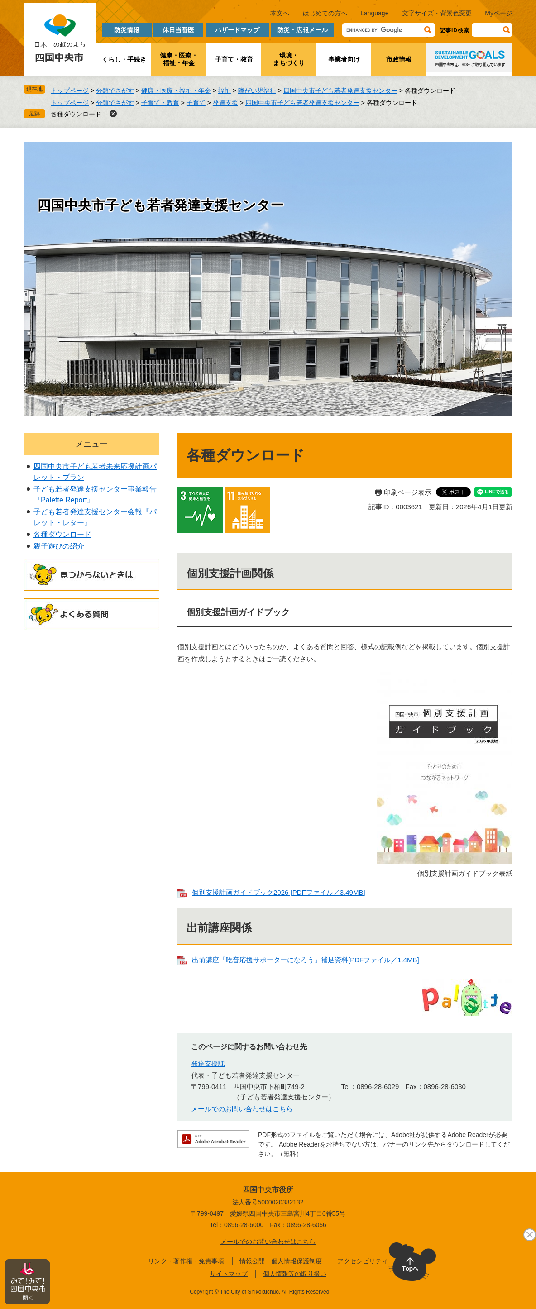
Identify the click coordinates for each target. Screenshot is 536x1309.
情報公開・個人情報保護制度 (280, 1261)
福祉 (224, 90)
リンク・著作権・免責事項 (186, 1261)
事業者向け (344, 59)
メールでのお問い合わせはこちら (242, 1109)
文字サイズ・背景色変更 (437, 13)
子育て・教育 (234, 59)
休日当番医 (178, 29)
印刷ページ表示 (407, 492)
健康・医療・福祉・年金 (179, 59)
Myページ (498, 13)
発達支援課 (208, 1063)
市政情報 (399, 59)
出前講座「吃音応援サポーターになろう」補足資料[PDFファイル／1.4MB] (305, 960)
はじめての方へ (325, 13)
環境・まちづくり (289, 59)
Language (374, 13)
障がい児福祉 (257, 90)
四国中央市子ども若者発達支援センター (340, 90)
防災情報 (126, 29)
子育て (196, 102)
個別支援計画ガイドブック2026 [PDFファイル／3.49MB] (278, 892)
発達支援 (225, 102)
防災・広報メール (302, 29)
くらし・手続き (124, 59)
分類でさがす (115, 90)
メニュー (91, 444)
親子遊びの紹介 (59, 546)
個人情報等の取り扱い (294, 1273)
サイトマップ (229, 1273)
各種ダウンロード (76, 114)
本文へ (279, 13)
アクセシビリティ (362, 1261)
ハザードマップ (237, 29)
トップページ (70, 90)
